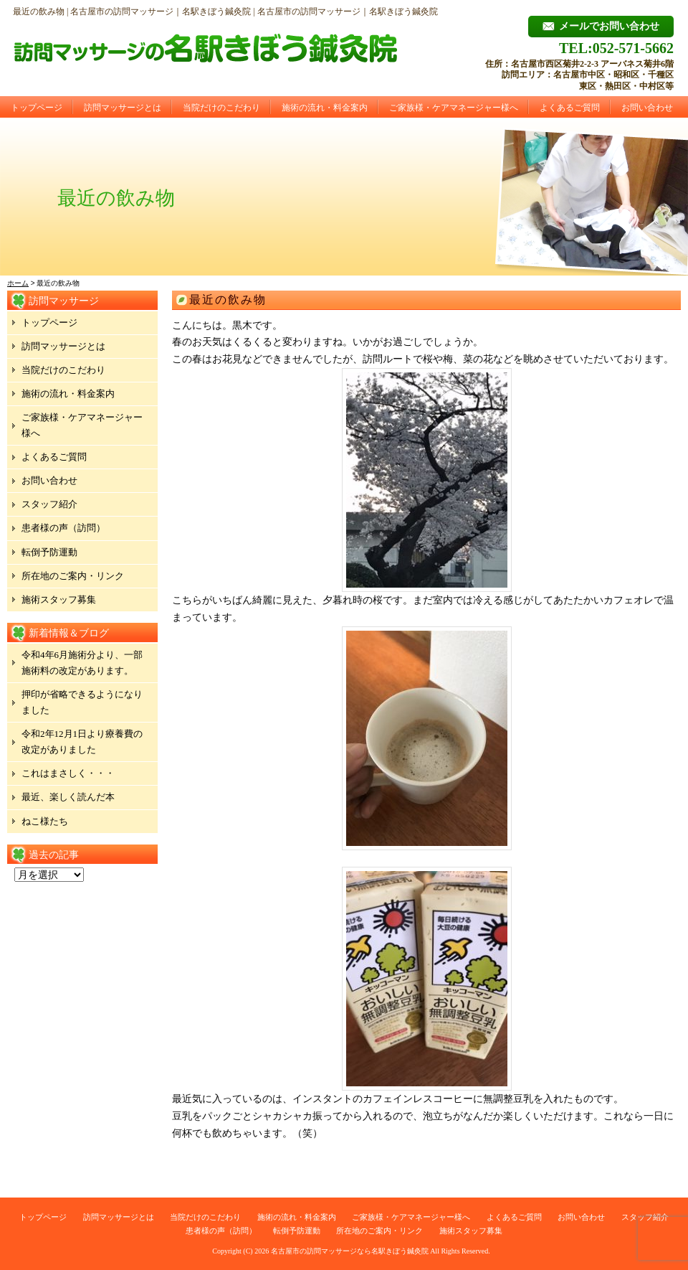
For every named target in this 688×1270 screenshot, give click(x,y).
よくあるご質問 (570, 108)
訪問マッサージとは (122, 108)
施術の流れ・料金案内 (325, 108)
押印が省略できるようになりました (82, 702)
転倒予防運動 (49, 552)
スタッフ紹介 (49, 504)
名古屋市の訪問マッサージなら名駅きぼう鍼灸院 (350, 1251)
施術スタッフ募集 (59, 599)
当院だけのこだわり (221, 108)
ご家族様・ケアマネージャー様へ (453, 108)
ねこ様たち (45, 821)
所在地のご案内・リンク (73, 575)
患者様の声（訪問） (63, 527)
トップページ (36, 108)
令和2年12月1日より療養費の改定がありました (82, 741)
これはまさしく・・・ (68, 773)
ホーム (18, 283)
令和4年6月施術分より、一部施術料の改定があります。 (82, 662)
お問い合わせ (647, 108)
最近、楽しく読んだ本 (68, 796)
